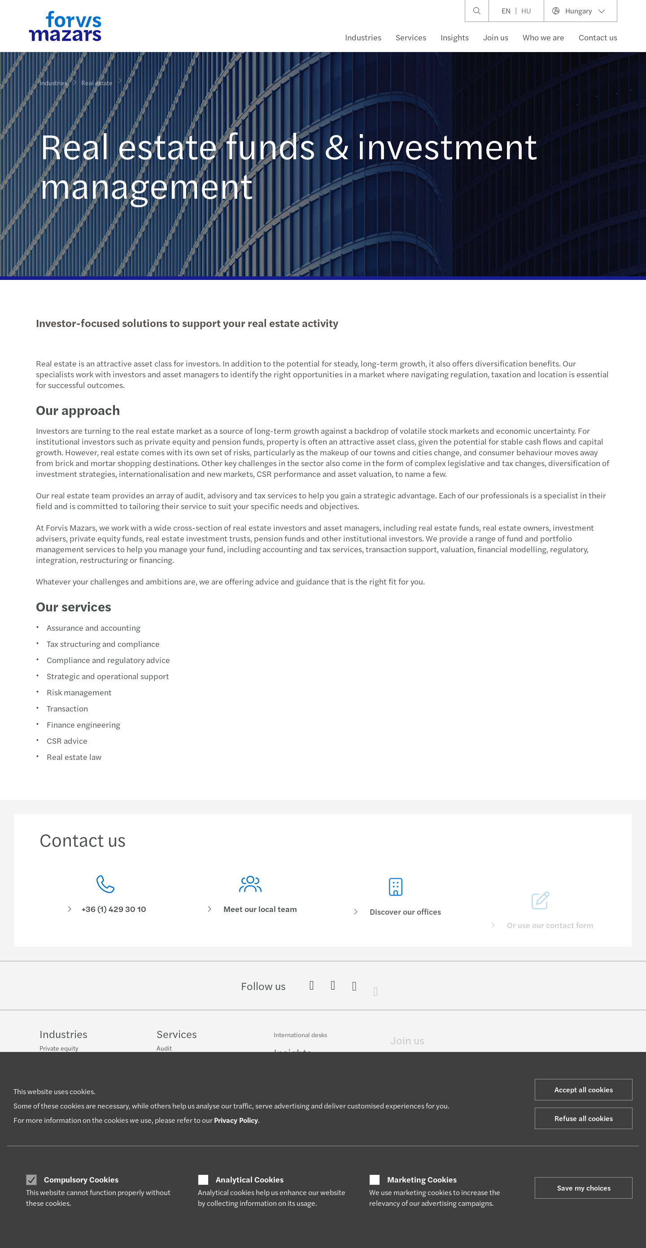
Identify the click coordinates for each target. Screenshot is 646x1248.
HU (526, 10)
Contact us (598, 37)
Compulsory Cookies (81, 1179)
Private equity (59, 1048)
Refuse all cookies (583, 1118)
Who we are (543, 37)
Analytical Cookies (250, 1179)
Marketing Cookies (422, 1179)
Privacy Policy (236, 1120)
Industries (363, 37)
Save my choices (584, 1188)
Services (411, 37)
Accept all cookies (583, 1089)
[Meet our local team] (250, 909)
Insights (455, 37)
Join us (495, 37)
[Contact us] (105, 896)
